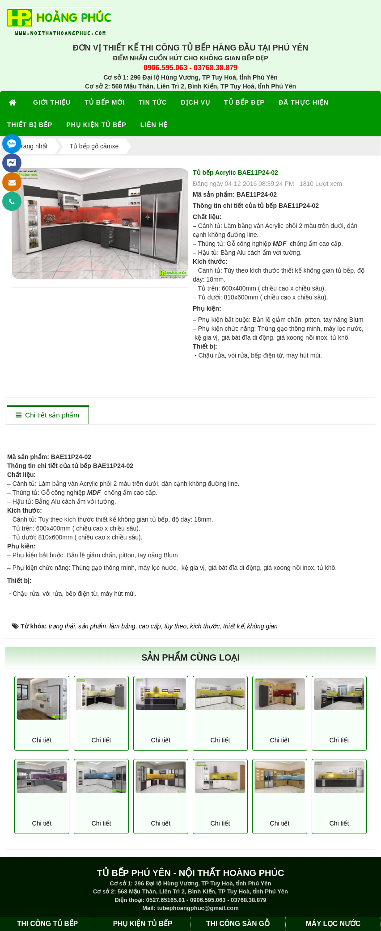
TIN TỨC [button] (153, 102)
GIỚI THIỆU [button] (52, 102)
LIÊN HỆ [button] (154, 124)
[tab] (47, 415)
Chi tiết (42, 740)
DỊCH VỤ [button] (195, 102)
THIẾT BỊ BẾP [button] (29, 124)
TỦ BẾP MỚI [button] (105, 102)
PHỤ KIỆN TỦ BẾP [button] (96, 124)
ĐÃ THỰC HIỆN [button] (304, 102)
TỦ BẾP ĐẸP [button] (244, 102)
